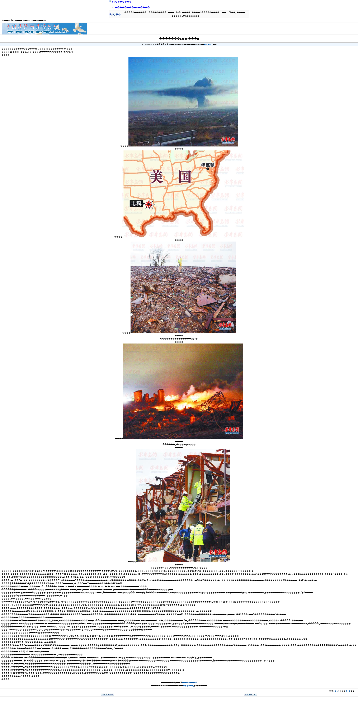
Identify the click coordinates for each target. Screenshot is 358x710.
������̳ (188, 686)
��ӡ (335, 691)
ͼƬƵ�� (32, 20)
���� (128, 12)
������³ (140, 12)
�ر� (348, 691)
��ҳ (25, 20)
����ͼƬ (42, 20)
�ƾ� (178, 12)
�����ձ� (178, 16)
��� (171, 12)
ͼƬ (229, 12)
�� (205, 44)
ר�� (223, 12)
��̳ (233, 12)
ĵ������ (192, 16)
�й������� (189, 682)
